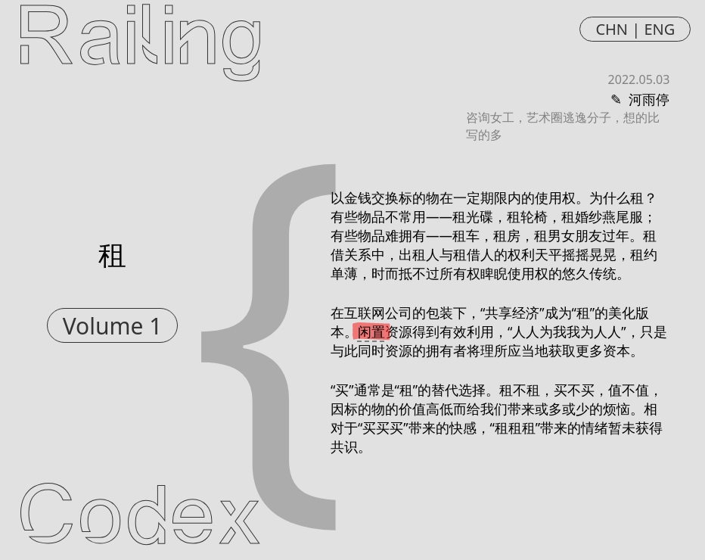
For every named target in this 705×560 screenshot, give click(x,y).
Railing (140, 40)
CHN (611, 29)
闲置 (371, 331)
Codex (140, 520)
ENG (659, 29)
